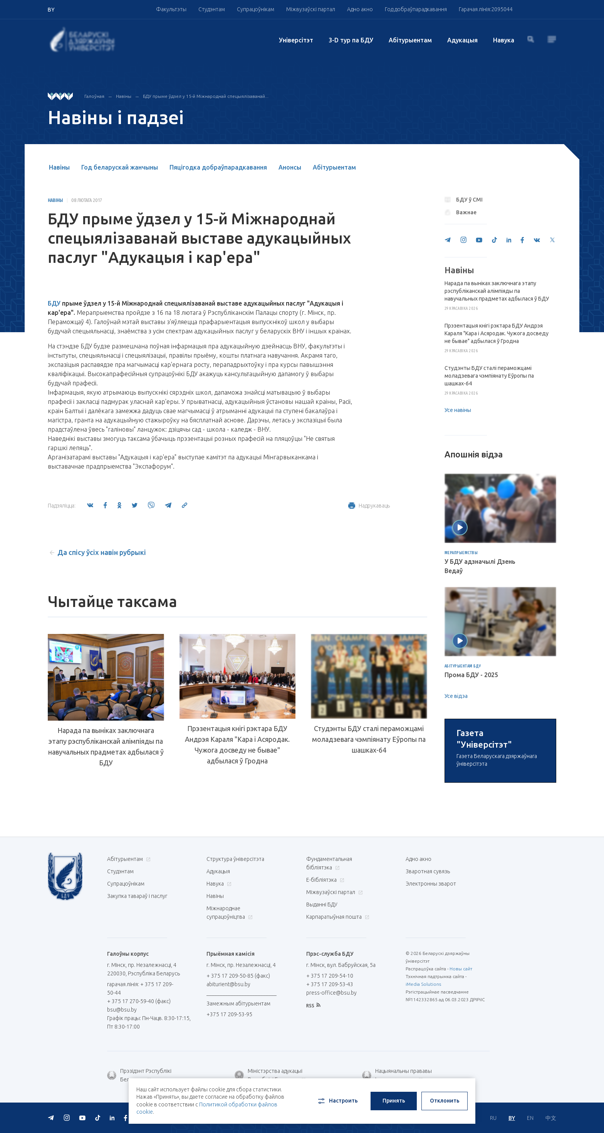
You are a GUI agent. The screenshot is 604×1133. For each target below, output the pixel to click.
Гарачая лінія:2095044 (486, 9)
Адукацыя (462, 40)
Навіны (123, 96)
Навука (503, 40)
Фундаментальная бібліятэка (329, 952)
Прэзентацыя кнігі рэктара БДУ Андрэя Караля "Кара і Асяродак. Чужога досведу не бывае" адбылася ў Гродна (237, 745)
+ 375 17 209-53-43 (329, 1074)
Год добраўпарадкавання (416, 9)
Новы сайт (461, 1058)
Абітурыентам (410, 40)
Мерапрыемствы (461, 553)
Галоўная (94, 96)
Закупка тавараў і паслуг (137, 985)
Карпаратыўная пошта (336, 1006)
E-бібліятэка (324, 969)
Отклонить (445, 1101)
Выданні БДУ (321, 994)
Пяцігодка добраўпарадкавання (218, 167)
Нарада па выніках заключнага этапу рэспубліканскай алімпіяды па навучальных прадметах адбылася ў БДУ (106, 746)
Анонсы (290, 167)
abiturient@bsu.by (228, 1074)
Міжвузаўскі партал (310, 9)
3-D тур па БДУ (351, 40)
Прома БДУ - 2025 (471, 674)
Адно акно (360, 9)
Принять (394, 1101)
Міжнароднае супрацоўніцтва (229, 1002)
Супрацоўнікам (255, 9)
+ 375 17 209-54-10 (329, 1065)
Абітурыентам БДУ (463, 666)
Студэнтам (211, 9)
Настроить (337, 1101)
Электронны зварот (431, 973)
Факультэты (171, 9)
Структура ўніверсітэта (235, 948)
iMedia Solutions (423, 1073)
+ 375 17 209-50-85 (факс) (238, 1065)
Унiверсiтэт (296, 40)
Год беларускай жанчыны (119, 167)
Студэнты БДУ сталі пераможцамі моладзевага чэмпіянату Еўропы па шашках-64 (369, 741)
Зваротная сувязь (428, 961)
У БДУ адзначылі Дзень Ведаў (480, 566)
